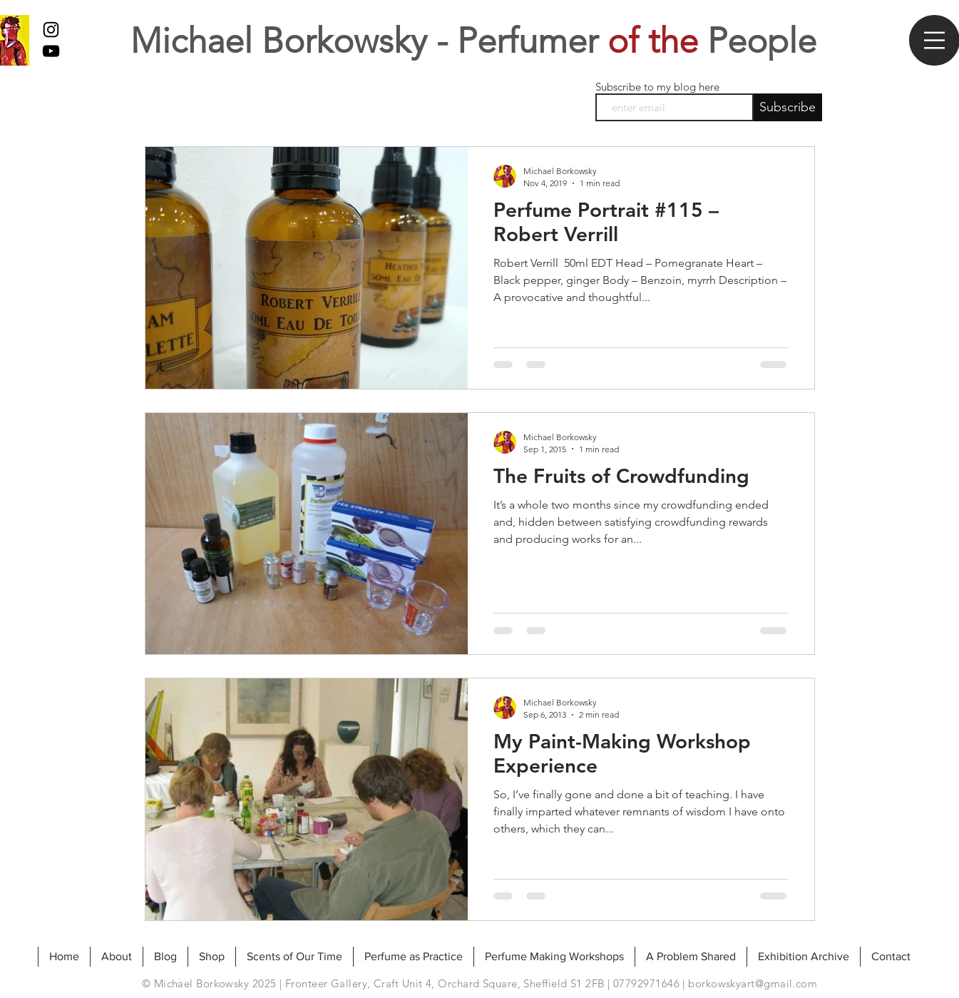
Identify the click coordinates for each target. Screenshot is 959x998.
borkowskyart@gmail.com (752, 983)
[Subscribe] (788, 107)
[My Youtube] (51, 51)
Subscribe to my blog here (657, 86)
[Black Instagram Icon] (51, 29)
